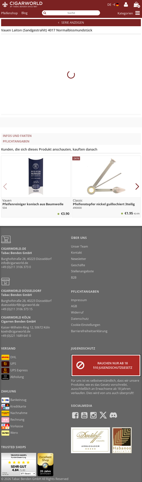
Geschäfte (78, 265)
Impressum (79, 300)
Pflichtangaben (16, 141)
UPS (8, 364)
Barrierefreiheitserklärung (89, 331)
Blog (24, 13)
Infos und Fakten (17, 136)
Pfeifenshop (9, 13)
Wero (9, 433)
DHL (8, 357)
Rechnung (12, 420)
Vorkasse (12, 426)
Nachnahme (14, 413)
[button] (5, 186)
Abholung (12, 377)
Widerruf (77, 312)
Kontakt (76, 253)
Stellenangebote (82, 271)
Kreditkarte (13, 407)
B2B (73, 277)
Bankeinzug (13, 400)
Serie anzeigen (71, 23)
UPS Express (14, 371)
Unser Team (79, 246)
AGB (74, 306)
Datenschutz (80, 319)
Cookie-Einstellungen (85, 325)
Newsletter (78, 259)
